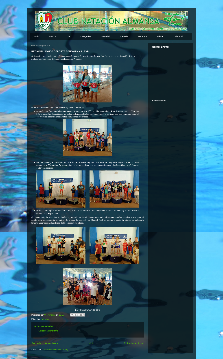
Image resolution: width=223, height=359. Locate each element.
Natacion (45, 319)
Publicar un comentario (48, 331)
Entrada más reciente (44, 343)
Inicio (36, 36)
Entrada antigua (134, 343)
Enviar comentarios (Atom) (56, 349)
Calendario (179, 36)
